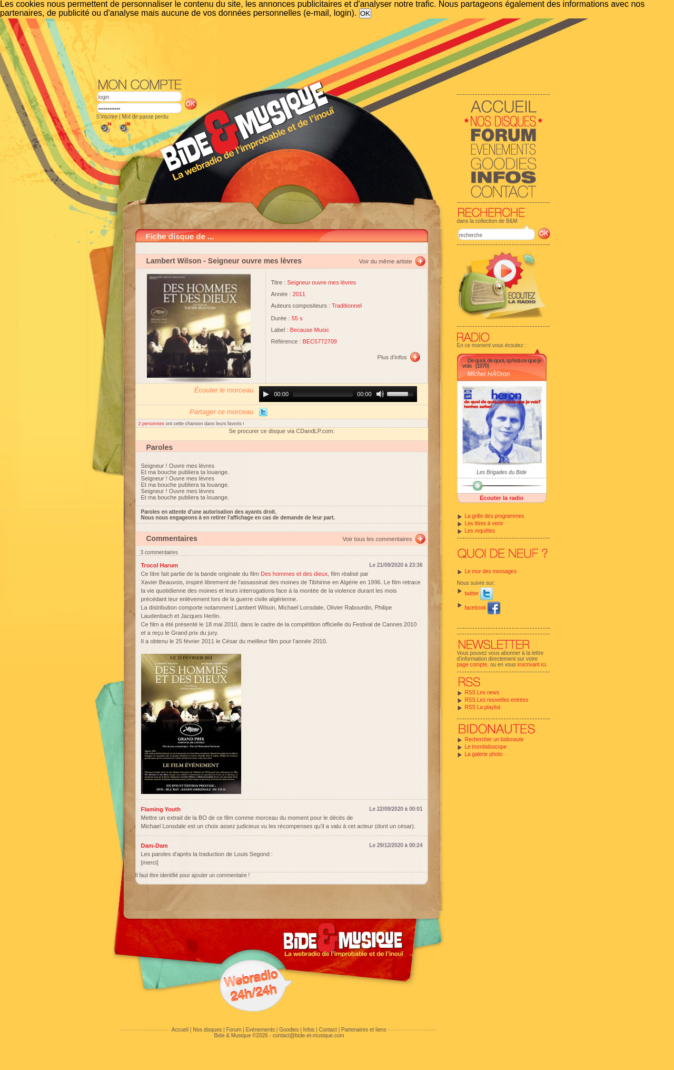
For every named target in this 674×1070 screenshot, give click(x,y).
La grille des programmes (494, 516)
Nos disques (207, 1030)
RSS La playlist (483, 707)
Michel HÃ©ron (489, 374)
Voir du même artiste (385, 261)
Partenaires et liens (363, 1030)
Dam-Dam (154, 845)
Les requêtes (480, 531)
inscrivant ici (532, 664)
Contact (327, 1030)
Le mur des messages (491, 571)
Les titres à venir (484, 523)
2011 (299, 294)
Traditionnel (347, 305)
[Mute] (380, 394)
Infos (309, 1030)
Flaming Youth (161, 809)
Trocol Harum (160, 565)
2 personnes (152, 423)
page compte (472, 664)
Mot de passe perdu (145, 117)
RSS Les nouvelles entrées (497, 700)
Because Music (310, 330)
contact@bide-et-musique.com (308, 1035)
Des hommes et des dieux (294, 574)
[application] (338, 394)
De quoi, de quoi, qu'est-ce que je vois (501, 363)
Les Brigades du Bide (502, 472)
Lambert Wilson (174, 261)
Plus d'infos (392, 357)
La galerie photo (484, 754)
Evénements (260, 1030)
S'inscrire (107, 117)
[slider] (323, 394)
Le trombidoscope (486, 747)
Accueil (180, 1030)
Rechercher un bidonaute (494, 739)
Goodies (289, 1030)
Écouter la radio (501, 498)
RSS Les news (482, 692)
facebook (482, 608)
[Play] (266, 394)
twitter (479, 593)
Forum (233, 1030)
